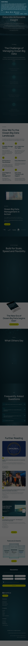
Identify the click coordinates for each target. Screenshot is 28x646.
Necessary (3, 12)
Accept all (25, 13)
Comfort (11, 12)
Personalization (16, 12)
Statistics (7, 12)
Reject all (21, 13)
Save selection (17, 13)
